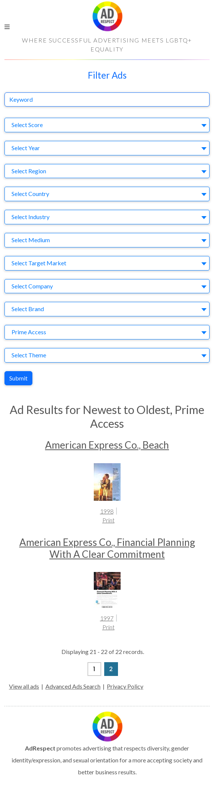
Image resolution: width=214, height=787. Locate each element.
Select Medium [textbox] (31, 239)
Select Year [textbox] (26, 147)
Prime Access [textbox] (29, 331)
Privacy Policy (125, 686)
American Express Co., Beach (107, 445)
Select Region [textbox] (29, 170)
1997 (107, 618)
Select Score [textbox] (27, 124)
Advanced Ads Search (72, 686)
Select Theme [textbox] (29, 354)
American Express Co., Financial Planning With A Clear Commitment (107, 548)
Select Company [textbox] (32, 286)
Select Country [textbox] (30, 193)
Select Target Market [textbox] (39, 262)
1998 (107, 511)
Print (108, 520)
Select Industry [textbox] (30, 216)
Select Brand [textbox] (28, 308)
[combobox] (107, 125)
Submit (18, 378)
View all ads (24, 686)
